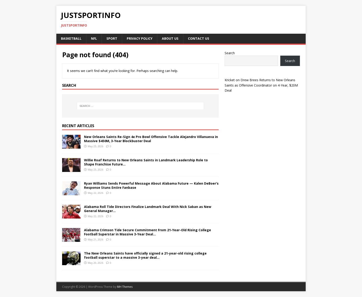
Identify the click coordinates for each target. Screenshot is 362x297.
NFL (94, 38)
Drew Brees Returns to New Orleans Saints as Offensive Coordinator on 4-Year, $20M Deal (261, 85)
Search (230, 53)
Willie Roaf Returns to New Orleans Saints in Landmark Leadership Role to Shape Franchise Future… (146, 162)
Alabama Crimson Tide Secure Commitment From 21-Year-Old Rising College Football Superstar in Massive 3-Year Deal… (147, 232)
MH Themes (125, 287)
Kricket (230, 80)
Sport (111, 38)
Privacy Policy (139, 38)
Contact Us (198, 38)
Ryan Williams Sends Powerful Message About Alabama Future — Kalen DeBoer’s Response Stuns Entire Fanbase (151, 185)
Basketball (71, 38)
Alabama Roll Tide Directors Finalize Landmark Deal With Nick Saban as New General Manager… (147, 208)
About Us (170, 38)
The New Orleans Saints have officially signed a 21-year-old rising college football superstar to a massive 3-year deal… (145, 255)
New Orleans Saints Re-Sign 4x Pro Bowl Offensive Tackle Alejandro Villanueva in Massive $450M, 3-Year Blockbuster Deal (151, 139)
